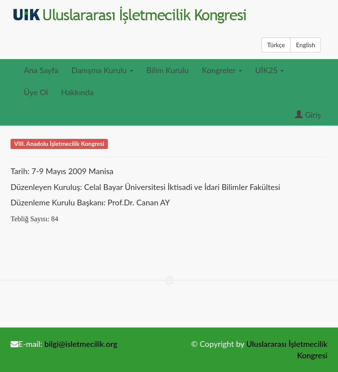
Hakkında (77, 92)
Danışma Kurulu (102, 70)
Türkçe (276, 44)
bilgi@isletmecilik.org (81, 344)
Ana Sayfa (41, 70)
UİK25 (269, 70)
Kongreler (222, 70)
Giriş (308, 114)
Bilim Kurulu (168, 70)
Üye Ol (36, 92)
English (305, 44)
